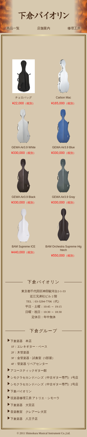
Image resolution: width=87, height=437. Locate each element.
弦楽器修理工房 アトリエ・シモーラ (34, 398)
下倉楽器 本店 (21, 341)
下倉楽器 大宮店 (22, 405)
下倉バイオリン (21, 391)
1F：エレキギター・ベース (29, 346)
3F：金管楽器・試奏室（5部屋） (33, 358)
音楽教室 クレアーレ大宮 (28, 411)
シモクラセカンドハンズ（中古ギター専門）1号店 (44, 377)
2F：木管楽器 (20, 352)
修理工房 (74, 28)
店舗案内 (43, 28)
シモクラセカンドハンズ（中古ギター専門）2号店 (44, 384)
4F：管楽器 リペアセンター (29, 364)
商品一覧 (12, 28)
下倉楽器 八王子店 (24, 418)
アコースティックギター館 (28, 370)
